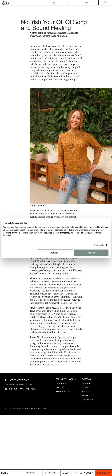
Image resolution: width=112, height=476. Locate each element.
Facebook (86, 379)
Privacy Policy (63, 391)
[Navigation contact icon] (69, 2)
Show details (99, 245)
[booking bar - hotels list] (12, 473)
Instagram (87, 383)
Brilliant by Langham (66, 379)
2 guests (67, 473)
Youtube (86, 387)
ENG (87, 2)
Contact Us (61, 383)
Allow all (91, 252)
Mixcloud (86, 391)
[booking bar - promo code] (86, 473)
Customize (55, 252)
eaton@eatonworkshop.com (18, 384)
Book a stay (103, 472)
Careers (60, 387)
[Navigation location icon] (54, 2)
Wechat (85, 395)
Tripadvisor (87, 399)
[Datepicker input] (33, 472)
